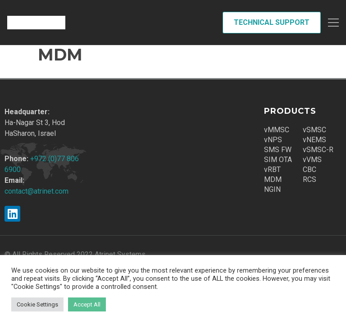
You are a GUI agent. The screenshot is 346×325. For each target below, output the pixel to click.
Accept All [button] (86, 304)
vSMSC (314, 129)
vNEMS (314, 139)
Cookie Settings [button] (37, 304)
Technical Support (272, 22)
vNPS (273, 139)
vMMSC (276, 129)
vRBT (272, 169)
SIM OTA (278, 159)
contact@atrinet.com (36, 191)
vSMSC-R (318, 149)
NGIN (272, 189)
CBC (309, 169)
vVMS (312, 159)
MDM (273, 179)
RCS (309, 179)
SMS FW (277, 149)
